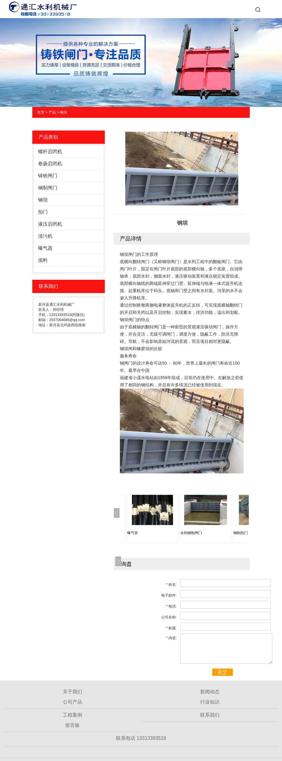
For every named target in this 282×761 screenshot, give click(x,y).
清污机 (45, 236)
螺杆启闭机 (50, 151)
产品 (52, 112)
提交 (222, 672)
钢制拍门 (240, 533)
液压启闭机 (50, 224)
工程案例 (72, 714)
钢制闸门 (47, 187)
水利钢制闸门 (191, 533)
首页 (40, 112)
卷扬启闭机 (50, 163)
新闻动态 (210, 691)
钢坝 (63, 112)
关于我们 (72, 691)
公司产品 (72, 702)
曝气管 (132, 533)
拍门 (43, 211)
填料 (43, 260)
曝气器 (45, 248)
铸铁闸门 (47, 175)
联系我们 (210, 714)
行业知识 (210, 702)
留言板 (72, 725)
